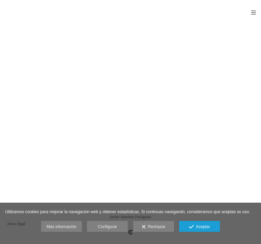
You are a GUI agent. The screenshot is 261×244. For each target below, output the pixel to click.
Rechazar (154, 227)
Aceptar (199, 227)
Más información (61, 226)
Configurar (107, 226)
